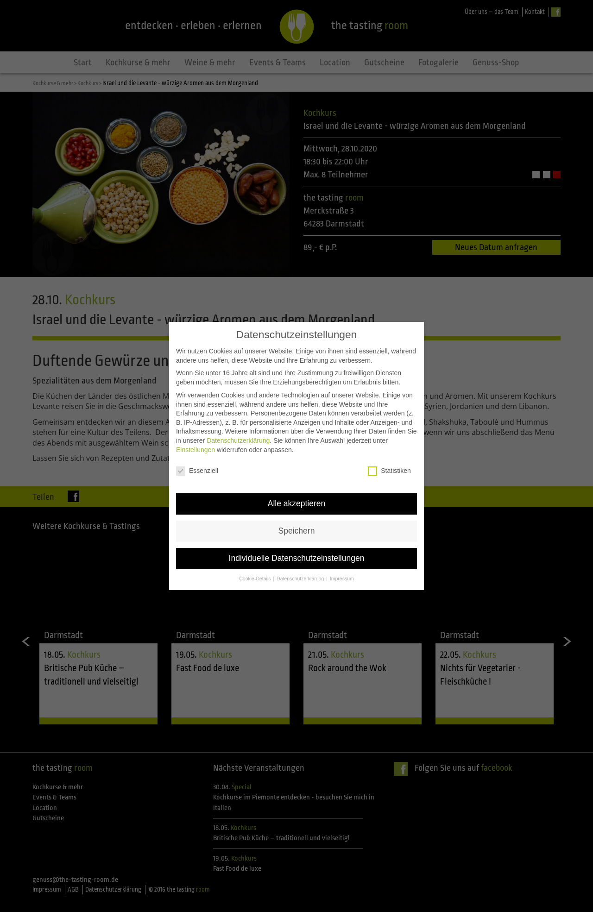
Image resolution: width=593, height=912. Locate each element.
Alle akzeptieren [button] (297, 483)
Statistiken (389, 451)
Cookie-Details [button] (255, 558)
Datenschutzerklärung (238, 420)
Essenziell (197, 451)
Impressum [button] (342, 558)
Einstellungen (195, 429)
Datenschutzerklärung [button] (301, 558)
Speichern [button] (296, 511)
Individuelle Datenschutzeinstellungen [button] (297, 538)
